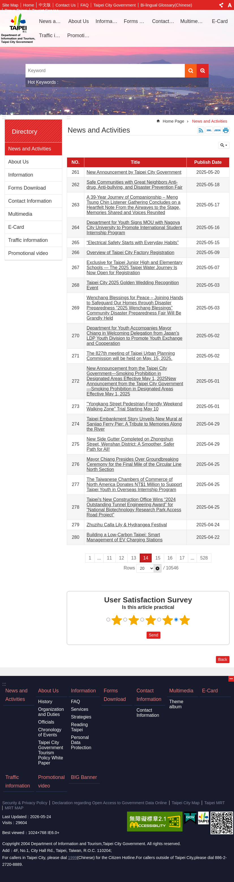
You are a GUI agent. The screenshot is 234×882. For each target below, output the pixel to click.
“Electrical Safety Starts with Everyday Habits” (133, 242)
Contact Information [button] (164, 21)
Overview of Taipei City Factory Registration (130, 252)
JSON (217, 130)
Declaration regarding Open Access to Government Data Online (109, 803)
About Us (18, 162)
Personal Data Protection (81, 742)
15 (157, 558)
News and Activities (51, 21)
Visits (7, 822)
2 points (133, 620)
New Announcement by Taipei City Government (134, 172)
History (45, 701)
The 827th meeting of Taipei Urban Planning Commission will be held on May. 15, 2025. (131, 356)
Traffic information (51, 35)
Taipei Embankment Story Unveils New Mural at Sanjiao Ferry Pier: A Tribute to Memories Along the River (134, 423)
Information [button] (108, 21)
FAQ (84, 5)
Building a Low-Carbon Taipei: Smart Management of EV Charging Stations (125, 537)
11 (109, 558)
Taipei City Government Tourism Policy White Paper (50, 752)
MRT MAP (14, 808)
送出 (141, 635)
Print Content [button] (225, 130)
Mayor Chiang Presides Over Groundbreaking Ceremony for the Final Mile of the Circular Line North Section (134, 464)
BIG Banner (84, 777)
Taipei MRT (214, 803)
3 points (150, 620)
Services (79, 709)
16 (170, 558)
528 (204, 558)
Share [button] (221, 5)
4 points (167, 620)
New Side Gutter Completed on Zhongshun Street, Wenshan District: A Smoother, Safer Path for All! (130, 444)
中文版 (45, 5)
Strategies (81, 717)
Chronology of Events (49, 732)
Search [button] (191, 70)
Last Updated (14, 816)
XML (209, 130)
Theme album (176, 704)
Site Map (10, 5)
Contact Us (65, 5)
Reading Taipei (79, 727)
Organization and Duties (51, 712)
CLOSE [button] (223, 145)
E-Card (220, 21)
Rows (129, 567)
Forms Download (136, 21)
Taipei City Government (114, 5)
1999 (72, 857)
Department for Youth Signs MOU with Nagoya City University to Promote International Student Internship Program (134, 227)
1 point (116, 620)
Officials (46, 722)
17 (182, 558)
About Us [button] (78, 21)
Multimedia (20, 214)
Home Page (173, 121)
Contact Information (30, 201)
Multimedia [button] (192, 21)
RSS (201, 130)
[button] (158, 568)
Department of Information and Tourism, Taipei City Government (18, 28)
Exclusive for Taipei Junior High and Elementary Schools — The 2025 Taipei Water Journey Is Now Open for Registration (135, 267)
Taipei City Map (185, 803)
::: (4, 117)
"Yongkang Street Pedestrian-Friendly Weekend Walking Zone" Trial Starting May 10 (134, 406)
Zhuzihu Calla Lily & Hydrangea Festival (127, 524)
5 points (184, 620)
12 (121, 558)
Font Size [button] (230, 5)
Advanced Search (203, 70)
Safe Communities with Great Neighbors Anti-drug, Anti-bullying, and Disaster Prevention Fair (135, 185)
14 (145, 558)
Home (28, 5)
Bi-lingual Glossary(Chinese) (166, 5)
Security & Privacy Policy (24, 803)
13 (133, 558)
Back (222, 659)
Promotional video (79, 35)
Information (20, 175)
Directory (24, 131)
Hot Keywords (42, 82)
